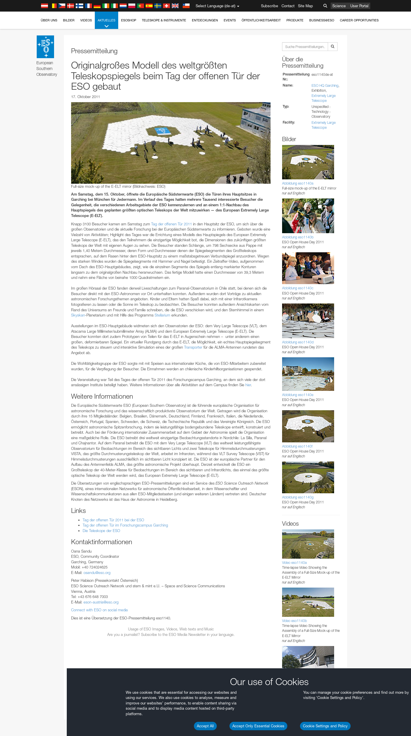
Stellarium (162, 315)
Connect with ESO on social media (99, 610)
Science (339, 5)
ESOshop (128, 20)
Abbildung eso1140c (297, 288)
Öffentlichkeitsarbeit (261, 20)
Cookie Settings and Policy (325, 726)
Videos (86, 20)
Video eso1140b (294, 621)
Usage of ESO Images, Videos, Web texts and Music (171, 629)
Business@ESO (321, 20)
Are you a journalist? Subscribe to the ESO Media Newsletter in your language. (171, 634)
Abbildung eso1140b (298, 237)
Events (230, 20)
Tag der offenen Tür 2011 (171, 224)
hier (248, 384)
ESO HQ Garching (325, 85)
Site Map (305, 5)
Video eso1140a (294, 562)
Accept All (205, 726)
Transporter (193, 347)
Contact (288, 5)
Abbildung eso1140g (298, 497)
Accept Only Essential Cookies (258, 726)
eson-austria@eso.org (101, 602)
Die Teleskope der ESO (101, 530)
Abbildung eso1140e (297, 395)
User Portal (359, 5)
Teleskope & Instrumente (164, 20)
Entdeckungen (205, 20)
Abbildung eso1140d (298, 342)
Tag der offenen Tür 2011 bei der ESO (113, 520)
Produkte (294, 20)
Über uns (49, 20)
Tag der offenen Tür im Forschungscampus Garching (125, 525)
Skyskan (78, 315)
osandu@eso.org (97, 572)
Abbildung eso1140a (297, 183)
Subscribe (269, 5)
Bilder (69, 20)
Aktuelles (106, 23)
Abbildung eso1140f (297, 446)
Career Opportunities (359, 20)
